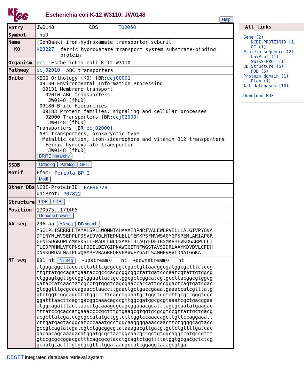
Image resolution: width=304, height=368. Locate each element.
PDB (43, 202)
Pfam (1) (261, 81)
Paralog (67, 165)
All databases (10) (266, 85)
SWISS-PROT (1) (268, 61)
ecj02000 (124, 117)
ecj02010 (48, 70)
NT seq (66, 261)
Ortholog (47, 165)
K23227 (45, 50)
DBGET (15, 358)
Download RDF (258, 95)
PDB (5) (260, 71)
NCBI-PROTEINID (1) (273, 42)
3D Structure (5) (263, 66)
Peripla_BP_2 (71, 173)
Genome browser (55, 216)
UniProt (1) (265, 56)
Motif (43, 179)
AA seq (66, 224)
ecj (41, 63)
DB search (88, 224)
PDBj (57, 202)
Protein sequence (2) (268, 51)
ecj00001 (118, 78)
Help (226, 19)
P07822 (72, 194)
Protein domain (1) (266, 76)
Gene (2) (253, 37)
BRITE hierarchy (54, 156)
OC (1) (258, 47)
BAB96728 (95, 188)
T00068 (127, 27)
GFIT (84, 165)
